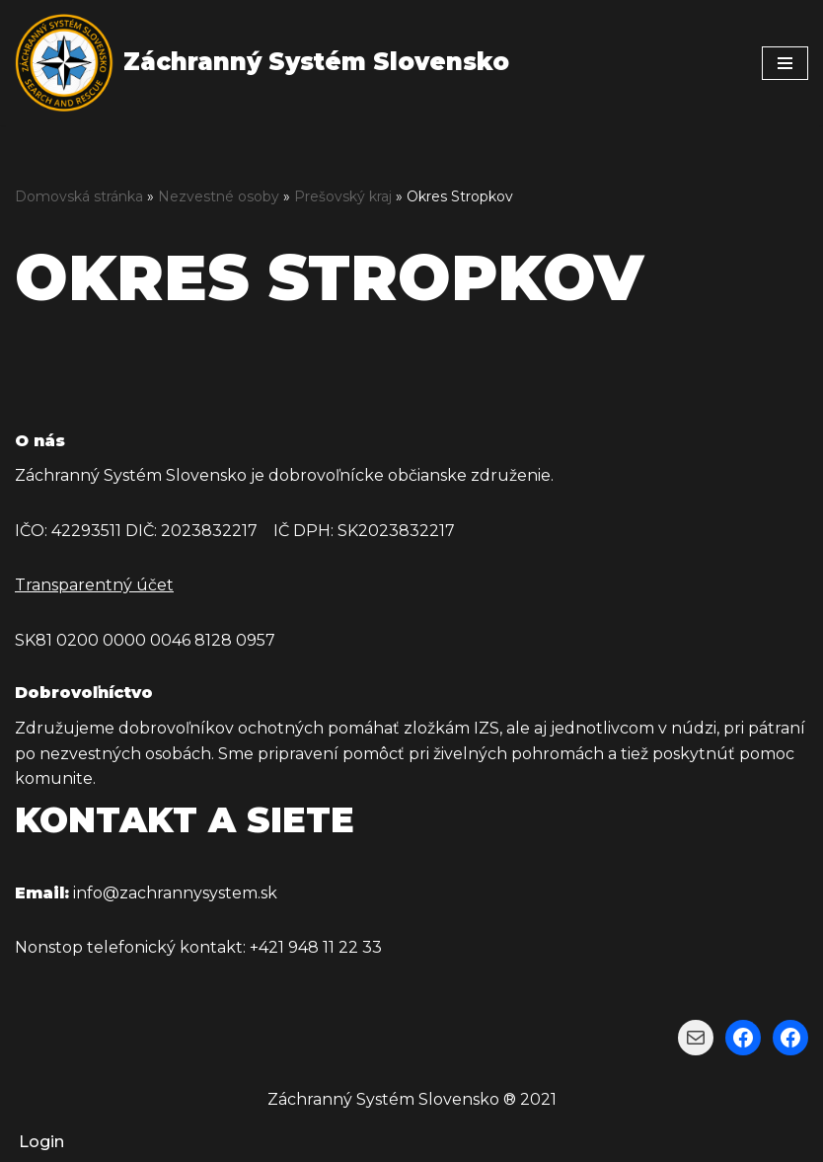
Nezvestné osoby (218, 196)
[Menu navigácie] (785, 63)
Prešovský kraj (343, 196)
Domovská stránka (79, 196)
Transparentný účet (94, 585)
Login (41, 1141)
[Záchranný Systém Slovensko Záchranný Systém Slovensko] (262, 63)
